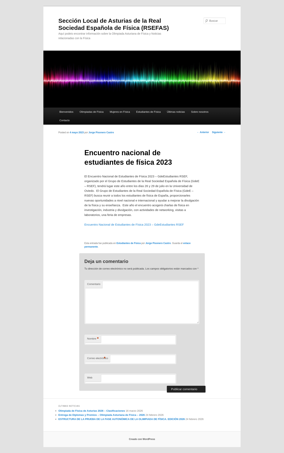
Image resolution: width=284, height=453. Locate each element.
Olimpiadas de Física (92, 111)
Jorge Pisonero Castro (101, 132)
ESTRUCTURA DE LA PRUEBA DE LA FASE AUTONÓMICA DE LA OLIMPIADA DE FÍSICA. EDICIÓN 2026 (121, 419)
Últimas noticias (176, 111)
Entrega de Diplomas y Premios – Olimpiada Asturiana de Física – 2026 (101, 414)
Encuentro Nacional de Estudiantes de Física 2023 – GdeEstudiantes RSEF (134, 224)
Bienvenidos (66, 111)
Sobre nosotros (199, 111)
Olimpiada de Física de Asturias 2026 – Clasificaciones (91, 410)
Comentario (93, 284)
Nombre (93, 339)
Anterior (203, 132)
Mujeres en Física (120, 111)
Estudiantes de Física (148, 111)
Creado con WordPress (142, 439)
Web (89, 377)
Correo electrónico (97, 358)
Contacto (64, 120)
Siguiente (219, 132)
